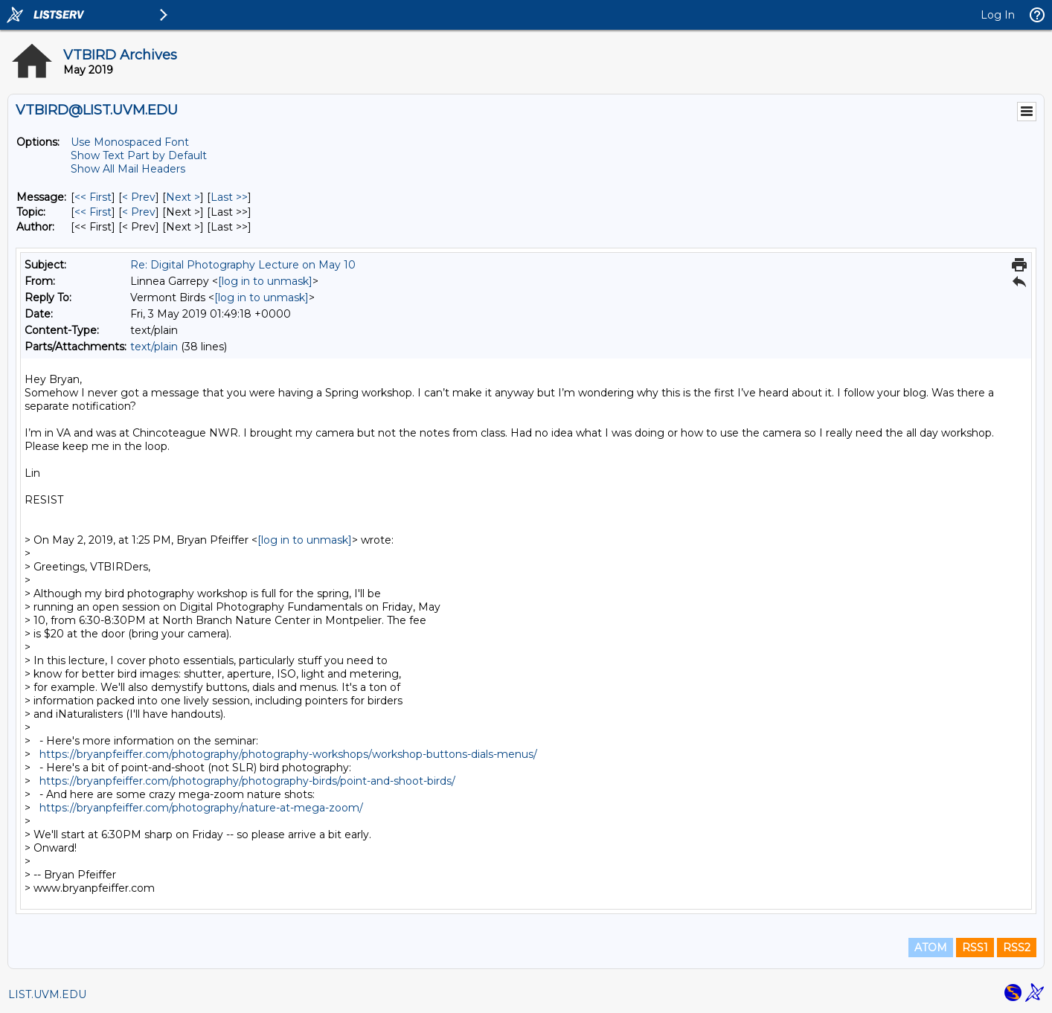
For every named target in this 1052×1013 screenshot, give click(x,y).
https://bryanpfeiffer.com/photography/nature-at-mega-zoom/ (201, 807)
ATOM (930, 947)
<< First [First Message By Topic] (93, 212)
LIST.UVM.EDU (47, 994)
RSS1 (975, 947)
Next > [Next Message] (183, 197)
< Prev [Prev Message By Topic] (138, 212)
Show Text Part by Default (139, 155)
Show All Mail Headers (128, 169)
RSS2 (1016, 947)
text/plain (154, 346)
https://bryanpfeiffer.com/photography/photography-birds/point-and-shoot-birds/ (247, 781)
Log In (998, 15)
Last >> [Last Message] (229, 197)
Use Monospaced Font (130, 142)
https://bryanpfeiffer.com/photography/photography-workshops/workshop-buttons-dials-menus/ (288, 754)
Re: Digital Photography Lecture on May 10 (243, 264)
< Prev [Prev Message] (138, 197)
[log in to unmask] (265, 281)
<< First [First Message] (93, 197)
